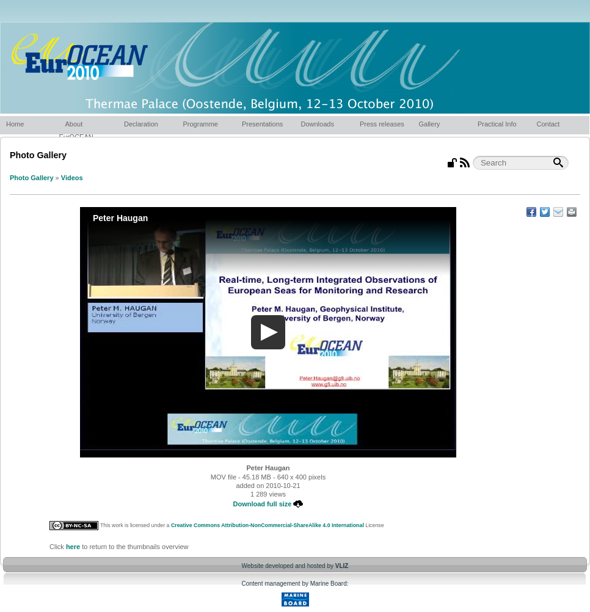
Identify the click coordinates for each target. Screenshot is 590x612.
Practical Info (497, 124)
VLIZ (342, 566)
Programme (200, 124)
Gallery (429, 124)
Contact (548, 124)
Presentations (262, 124)
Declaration (141, 124)
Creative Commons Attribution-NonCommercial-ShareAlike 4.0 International (267, 525)
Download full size (268, 504)
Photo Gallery (32, 177)
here (73, 546)
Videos (72, 177)
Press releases (382, 124)
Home (15, 124)
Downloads (317, 124)
